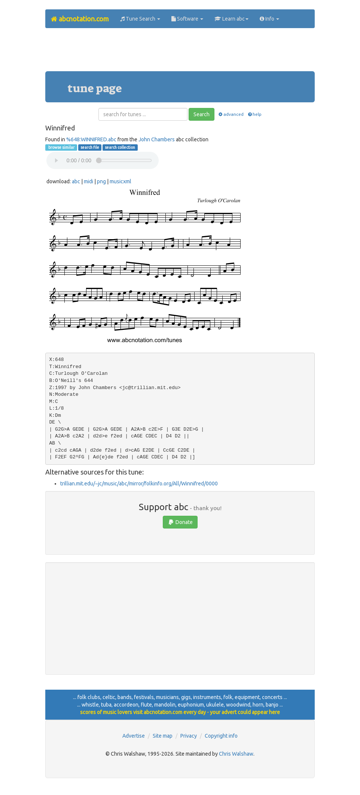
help (254, 114)
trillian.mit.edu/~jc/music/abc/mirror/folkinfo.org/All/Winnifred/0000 (139, 484)
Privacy (188, 736)
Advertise (133, 736)
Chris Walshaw (236, 754)
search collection (120, 147)
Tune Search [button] (140, 19)
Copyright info (221, 736)
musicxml (120, 181)
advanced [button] (231, 114)
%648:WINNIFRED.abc (91, 139)
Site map (163, 736)
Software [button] (187, 19)
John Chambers (156, 139)
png (101, 181)
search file (89, 147)
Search (201, 114)
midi (88, 181)
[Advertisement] (181, 52)
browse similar (61, 147)
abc (76, 181)
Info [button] (269, 19)
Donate (180, 522)
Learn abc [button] (231, 19)
